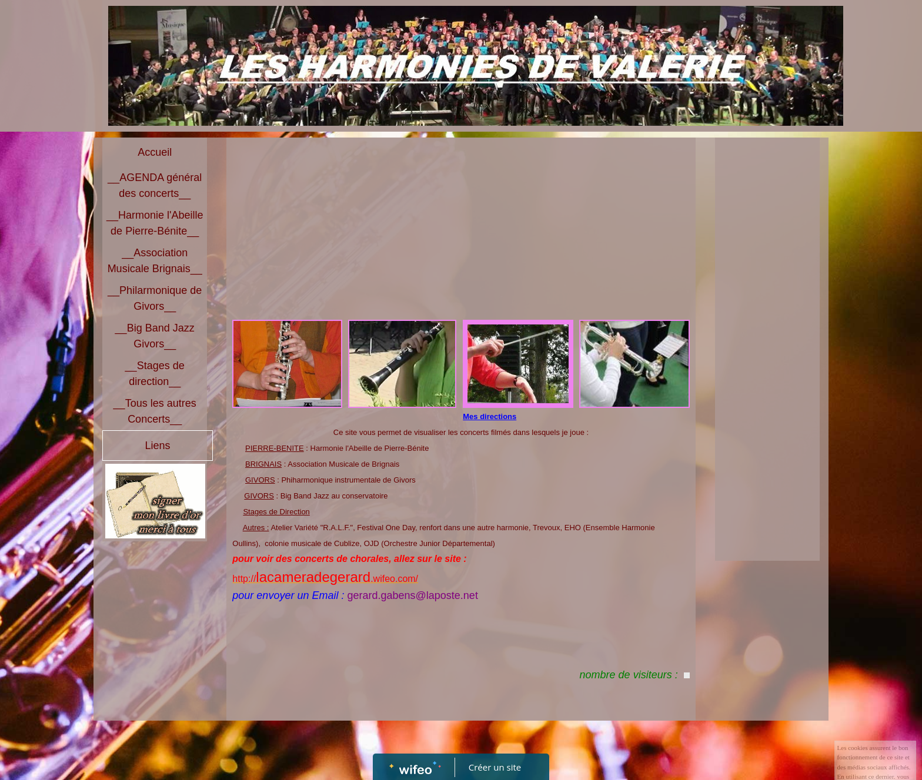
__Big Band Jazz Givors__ (155, 336)
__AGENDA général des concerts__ (155, 185)
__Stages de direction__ (155, 373)
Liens (157, 445)
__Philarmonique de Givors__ (155, 298)
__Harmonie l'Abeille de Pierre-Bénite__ (154, 223)
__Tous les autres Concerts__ (154, 411)
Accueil (155, 152)
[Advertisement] (460, 231)
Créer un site (495, 767)
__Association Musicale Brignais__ (155, 260)
